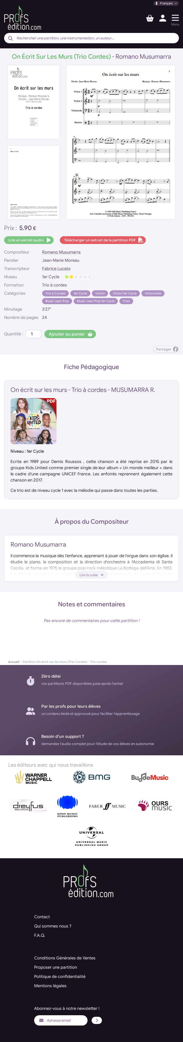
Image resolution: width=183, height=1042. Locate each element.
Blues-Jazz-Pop (57, 301)
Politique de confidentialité (59, 976)
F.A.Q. (39, 935)
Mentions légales (50, 985)
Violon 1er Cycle (125, 293)
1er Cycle (80, 293)
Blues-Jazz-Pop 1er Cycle (95, 301)
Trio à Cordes (55, 293)
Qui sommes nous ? (52, 926)
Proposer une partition (55, 967)
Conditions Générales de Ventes (64, 958)
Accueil (13, 662)
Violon (100, 293)
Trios (126, 301)
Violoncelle (153, 293)
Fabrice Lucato (56, 268)
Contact (42, 917)
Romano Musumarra (61, 252)
